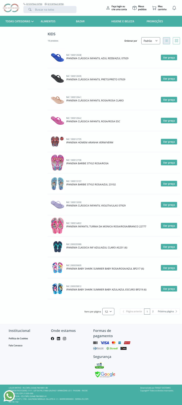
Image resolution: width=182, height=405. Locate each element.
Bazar (80, 21)
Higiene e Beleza (122, 21)
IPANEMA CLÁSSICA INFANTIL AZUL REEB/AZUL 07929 (97, 58)
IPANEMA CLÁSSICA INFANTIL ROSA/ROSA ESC (93, 121)
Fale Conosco (15, 345)
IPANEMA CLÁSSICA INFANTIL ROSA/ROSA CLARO (95, 100)
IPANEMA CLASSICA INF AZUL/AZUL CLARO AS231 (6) (96, 247)
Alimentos (48, 21)
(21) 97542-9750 (32, 4)
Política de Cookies (18, 338)
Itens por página (92, 311)
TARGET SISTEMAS (163, 387)
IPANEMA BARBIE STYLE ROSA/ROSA (87, 163)
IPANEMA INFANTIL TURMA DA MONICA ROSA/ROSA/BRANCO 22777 (106, 226)
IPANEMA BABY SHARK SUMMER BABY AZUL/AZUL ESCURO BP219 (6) (106, 289)
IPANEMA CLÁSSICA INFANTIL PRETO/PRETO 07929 (95, 79)
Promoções (155, 21)
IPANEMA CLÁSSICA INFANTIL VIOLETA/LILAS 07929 (96, 205)
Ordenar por (130, 41)
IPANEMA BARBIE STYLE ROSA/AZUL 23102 (91, 184)
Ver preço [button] (169, 57)
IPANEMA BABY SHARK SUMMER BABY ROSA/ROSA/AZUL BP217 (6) (105, 268)
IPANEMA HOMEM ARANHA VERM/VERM (89, 142)
